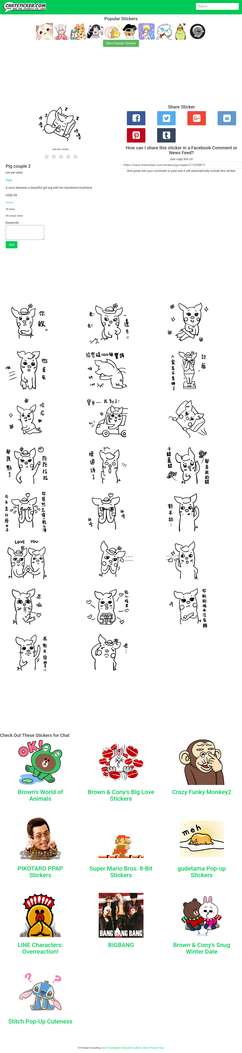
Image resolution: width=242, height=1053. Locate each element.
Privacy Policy (156, 1047)
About (105, 1047)
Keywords (127, 1047)
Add (11, 244)
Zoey (9, 180)
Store (145, 1047)
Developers (115, 1047)
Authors (137, 1047)
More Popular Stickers (121, 43)
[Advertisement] (113, 77)
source (9, 202)
